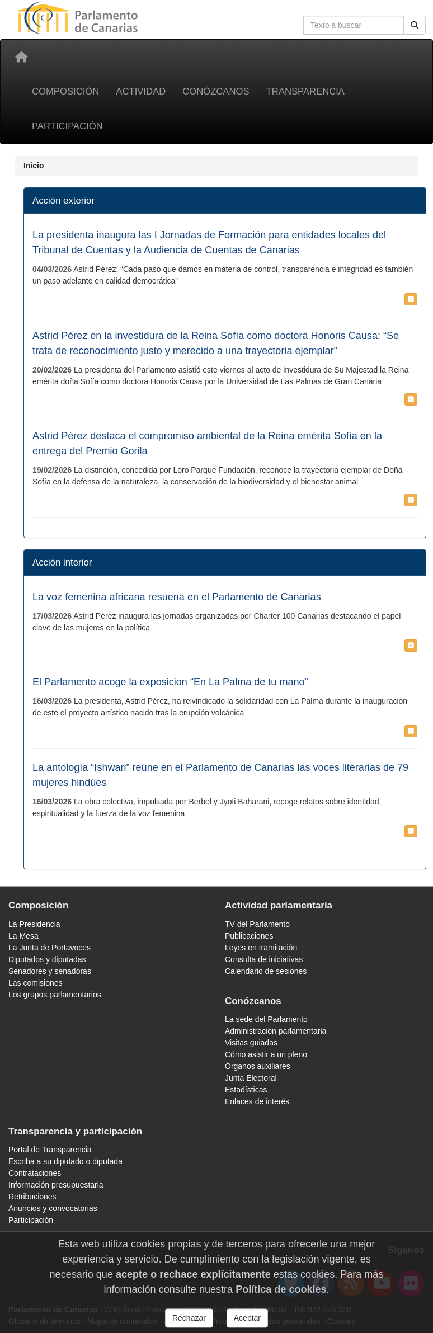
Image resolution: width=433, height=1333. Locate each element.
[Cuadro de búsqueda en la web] (353, 25)
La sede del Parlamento (266, 1019)
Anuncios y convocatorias (52, 1208)
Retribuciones (32, 1196)
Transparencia (305, 91)
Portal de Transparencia (50, 1149)
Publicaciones (249, 935)
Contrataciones (34, 1173)
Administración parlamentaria (275, 1030)
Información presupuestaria (55, 1184)
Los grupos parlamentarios (54, 994)
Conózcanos (215, 91)
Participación (67, 126)
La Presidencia (34, 924)
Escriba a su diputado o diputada (65, 1161)
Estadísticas (246, 1089)
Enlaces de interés (257, 1101)
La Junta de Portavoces (49, 947)
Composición (65, 91)
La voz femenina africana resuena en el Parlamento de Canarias (176, 596)
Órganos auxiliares (257, 1066)
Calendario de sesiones (266, 971)
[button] (410, 299)
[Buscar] (414, 25)
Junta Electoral (251, 1077)
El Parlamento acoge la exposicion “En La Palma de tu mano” (170, 681)
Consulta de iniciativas (264, 959)
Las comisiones (35, 982)
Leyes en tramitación (261, 947)
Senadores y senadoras (49, 971)
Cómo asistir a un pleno (266, 1054)
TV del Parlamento (257, 924)
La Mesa (23, 935)
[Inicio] (21, 57)
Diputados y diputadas (47, 959)
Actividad (141, 91)
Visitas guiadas (251, 1042)
